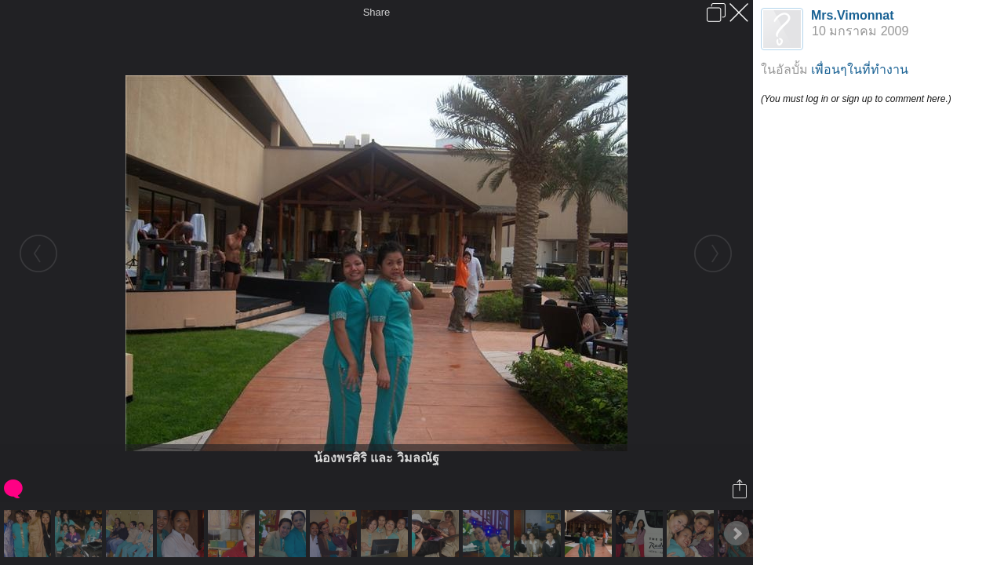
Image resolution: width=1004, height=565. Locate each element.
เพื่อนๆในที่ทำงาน (859, 69)
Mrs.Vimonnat (852, 15)
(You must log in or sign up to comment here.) (856, 98)
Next (736, 533)
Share (377, 12)
